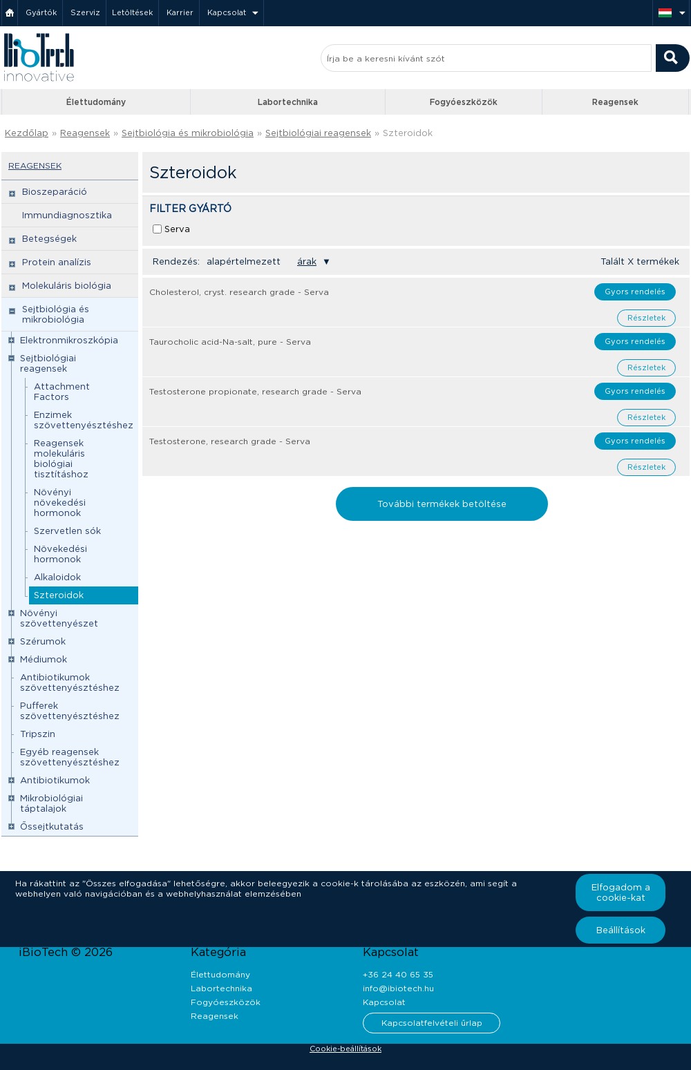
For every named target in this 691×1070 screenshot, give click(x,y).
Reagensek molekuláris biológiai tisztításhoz (61, 458)
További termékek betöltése (442, 504)
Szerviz (85, 12)
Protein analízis (56, 262)
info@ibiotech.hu (398, 988)
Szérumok (43, 641)
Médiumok (43, 659)
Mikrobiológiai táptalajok (51, 803)
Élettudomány (96, 102)
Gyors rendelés (635, 291)
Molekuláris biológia (66, 285)
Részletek (646, 318)
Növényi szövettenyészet (59, 618)
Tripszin (37, 734)
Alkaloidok (57, 577)
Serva (177, 229)
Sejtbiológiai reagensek (318, 133)
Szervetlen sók (67, 531)
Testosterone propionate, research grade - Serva (255, 391)
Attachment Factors (62, 391)
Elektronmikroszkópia (69, 340)
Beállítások (620, 930)
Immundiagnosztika (67, 215)
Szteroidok (408, 133)
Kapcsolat (226, 12)
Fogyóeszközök (464, 102)
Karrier (180, 12)
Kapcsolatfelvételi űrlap (431, 1023)
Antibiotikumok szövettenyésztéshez (70, 682)
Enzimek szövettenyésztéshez (83, 420)
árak (306, 261)
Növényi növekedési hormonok (60, 502)
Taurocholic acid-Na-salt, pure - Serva (230, 341)
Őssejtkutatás (52, 826)
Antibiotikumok (55, 780)
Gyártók (41, 12)
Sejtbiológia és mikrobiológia (188, 133)
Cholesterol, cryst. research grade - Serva (239, 292)
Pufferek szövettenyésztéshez (70, 710)
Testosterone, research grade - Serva (229, 441)
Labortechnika (288, 102)
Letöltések (132, 12)
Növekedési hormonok (60, 554)
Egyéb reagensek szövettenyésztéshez (70, 757)
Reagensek (615, 102)
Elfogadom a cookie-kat (620, 892)
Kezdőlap (26, 133)
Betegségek (49, 238)
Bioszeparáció (54, 192)
